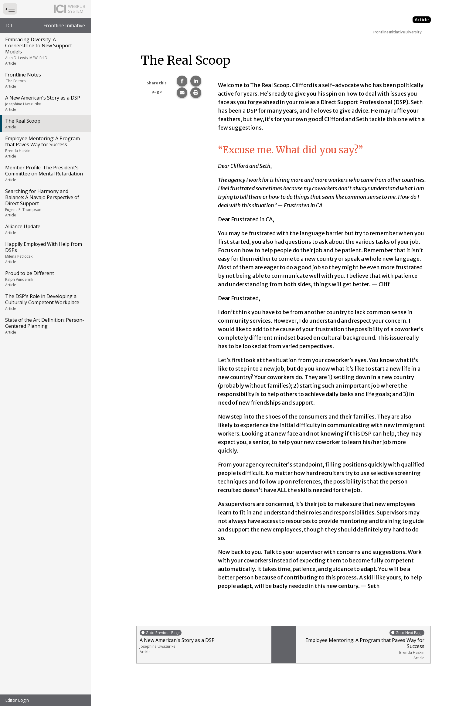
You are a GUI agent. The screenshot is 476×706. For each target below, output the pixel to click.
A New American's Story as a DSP (45, 103)
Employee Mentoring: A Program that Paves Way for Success (45, 147)
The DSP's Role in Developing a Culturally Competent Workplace (45, 302)
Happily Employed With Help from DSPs (45, 252)
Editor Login (17, 700)
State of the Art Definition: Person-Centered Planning (45, 326)
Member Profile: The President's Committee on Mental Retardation (45, 173)
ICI (9, 25)
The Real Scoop (45, 123)
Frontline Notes (45, 80)
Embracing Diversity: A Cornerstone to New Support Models (45, 51)
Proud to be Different (45, 278)
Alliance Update (45, 229)
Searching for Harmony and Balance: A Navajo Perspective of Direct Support (45, 203)
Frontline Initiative (64, 25)
